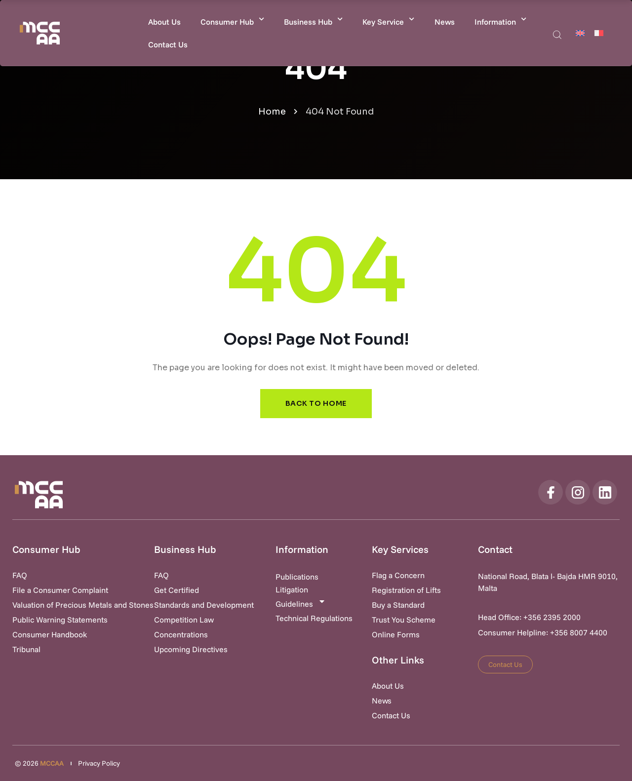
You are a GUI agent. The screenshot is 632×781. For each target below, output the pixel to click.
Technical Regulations (314, 618)
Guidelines (301, 603)
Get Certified (176, 590)
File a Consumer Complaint (60, 590)
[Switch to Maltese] (599, 32)
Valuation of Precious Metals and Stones (83, 605)
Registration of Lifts (406, 590)
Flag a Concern (398, 575)
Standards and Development (204, 605)
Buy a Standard (398, 605)
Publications (297, 577)
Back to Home (316, 403)
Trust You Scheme (403, 620)
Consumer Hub (232, 19)
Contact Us (168, 44)
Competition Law (184, 620)
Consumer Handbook (49, 634)
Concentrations (181, 634)
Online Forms (396, 634)
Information (500, 19)
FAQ (19, 575)
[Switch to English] (580, 32)
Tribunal (26, 649)
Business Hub (313, 19)
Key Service (388, 19)
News (444, 22)
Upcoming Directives (191, 649)
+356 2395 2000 (552, 617)
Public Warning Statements (60, 620)
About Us (164, 22)
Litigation (292, 589)
